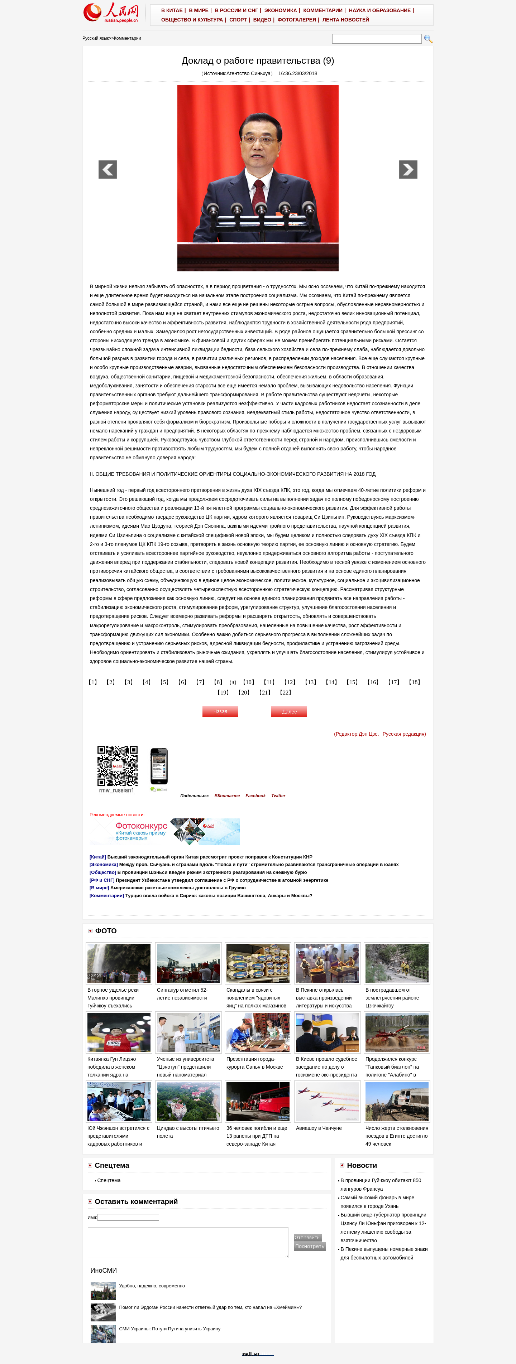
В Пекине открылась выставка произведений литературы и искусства (324, 997)
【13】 (310, 682)
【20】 (244, 693)
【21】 (264, 693)
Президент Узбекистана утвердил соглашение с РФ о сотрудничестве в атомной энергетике (222, 880)
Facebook (255, 795)
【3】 (128, 682)
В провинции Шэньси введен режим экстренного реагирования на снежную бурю (212, 872)
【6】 (182, 682)
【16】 (373, 682)
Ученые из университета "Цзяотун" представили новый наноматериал (185, 1066)
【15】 (352, 682)
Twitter (278, 795)
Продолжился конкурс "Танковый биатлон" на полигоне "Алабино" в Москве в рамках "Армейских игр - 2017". (393, 1074)
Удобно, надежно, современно (152, 1285)
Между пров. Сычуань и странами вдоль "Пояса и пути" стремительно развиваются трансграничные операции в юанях (259, 864)
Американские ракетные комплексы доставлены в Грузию (178, 887)
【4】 (146, 682)
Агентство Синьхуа (248, 73)
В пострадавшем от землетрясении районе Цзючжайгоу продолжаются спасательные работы (392, 1005)
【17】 (393, 682)
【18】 (414, 682)
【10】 (248, 682)
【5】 (164, 682)
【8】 (218, 682)
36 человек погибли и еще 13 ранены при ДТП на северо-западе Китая (256, 1135)
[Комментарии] (107, 895)
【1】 (93, 682)
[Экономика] (104, 864)
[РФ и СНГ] (102, 880)
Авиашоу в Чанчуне (319, 1128)
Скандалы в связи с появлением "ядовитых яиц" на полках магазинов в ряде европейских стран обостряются (256, 1005)
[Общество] (103, 872)
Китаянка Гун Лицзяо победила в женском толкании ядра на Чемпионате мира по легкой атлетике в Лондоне (118, 1074)
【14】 (331, 682)
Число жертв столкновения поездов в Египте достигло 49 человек (397, 1135)
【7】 (200, 682)
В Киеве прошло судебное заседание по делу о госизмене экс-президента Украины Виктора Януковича (326, 1074)
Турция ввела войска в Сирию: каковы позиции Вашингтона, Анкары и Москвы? (218, 895)
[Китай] (98, 857)
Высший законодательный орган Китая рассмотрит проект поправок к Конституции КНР (210, 857)
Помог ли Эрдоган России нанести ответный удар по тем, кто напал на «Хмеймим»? (210, 1307)
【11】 (269, 682)
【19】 (223, 693)
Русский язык (95, 38)
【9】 (232, 682)
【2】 (111, 682)
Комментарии (127, 38)
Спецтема (109, 1180)
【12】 (289, 682)
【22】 (285, 693)
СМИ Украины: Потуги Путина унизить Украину (170, 1328)
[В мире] (99, 887)
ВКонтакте (227, 795)
